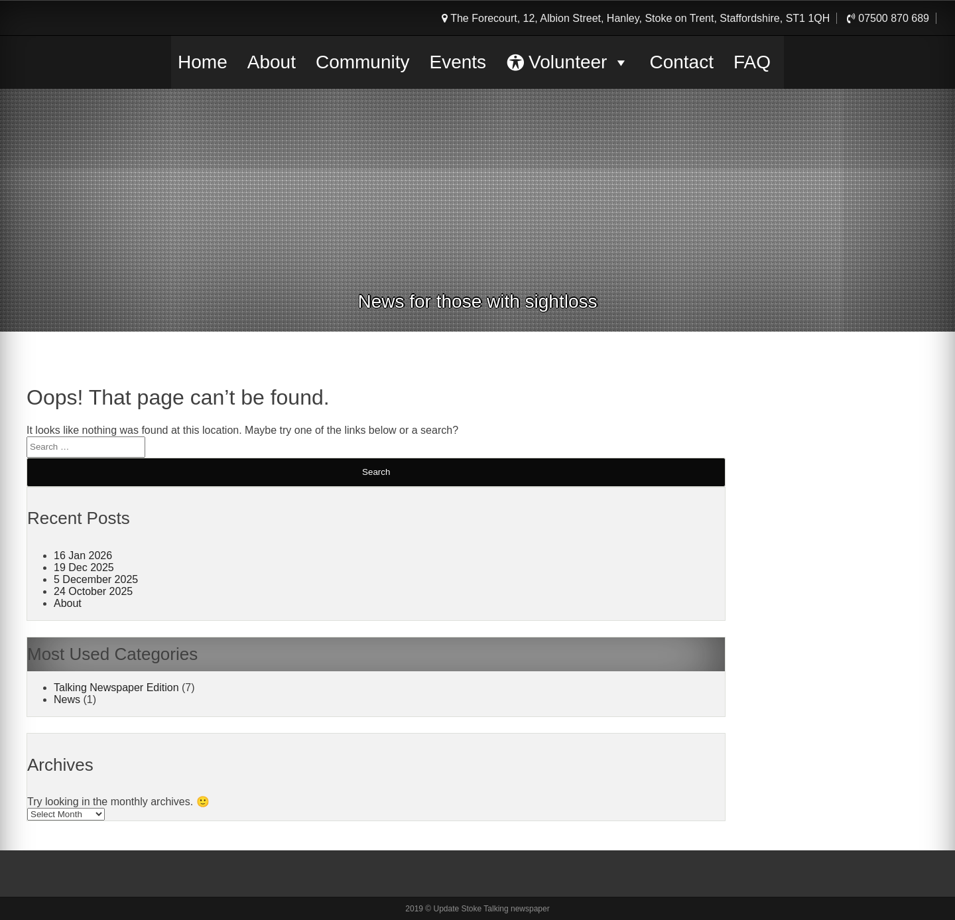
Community (363, 62)
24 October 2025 (93, 591)
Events (458, 62)
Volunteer (579, 62)
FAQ (752, 62)
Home (202, 62)
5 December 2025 (96, 579)
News (67, 699)
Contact (681, 62)
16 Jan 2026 (83, 555)
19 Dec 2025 (84, 567)
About (271, 62)
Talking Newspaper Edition (116, 687)
